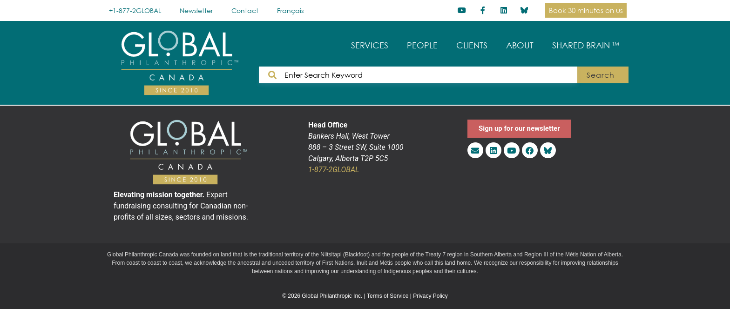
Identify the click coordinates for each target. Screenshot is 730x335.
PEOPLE (422, 45)
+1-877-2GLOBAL (135, 10)
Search (600, 75)
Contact (244, 10)
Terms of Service (387, 296)
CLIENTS (471, 45)
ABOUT (520, 45)
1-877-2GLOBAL (333, 169)
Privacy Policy (430, 296)
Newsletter (196, 10)
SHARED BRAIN (585, 45)
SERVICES (369, 45)
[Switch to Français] (290, 10)
